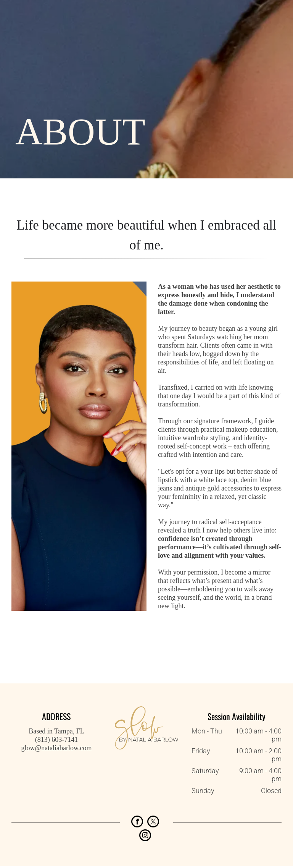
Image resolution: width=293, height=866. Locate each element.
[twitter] (153, 822)
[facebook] (137, 822)
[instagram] (145, 836)
